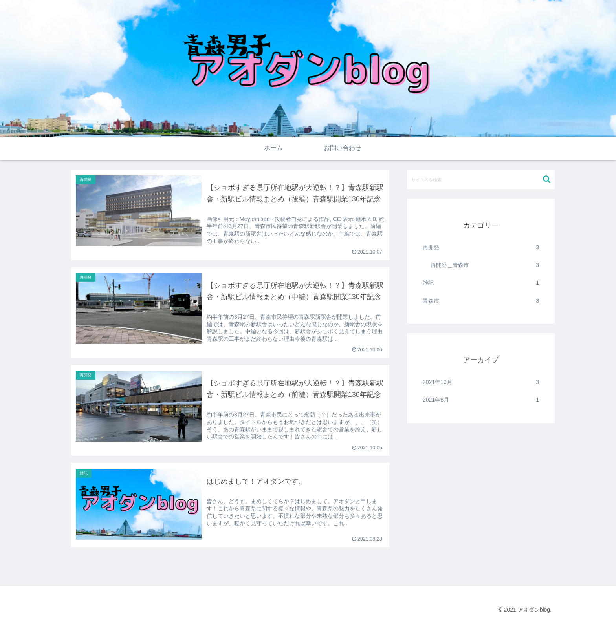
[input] (481, 179)
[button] (547, 179)
